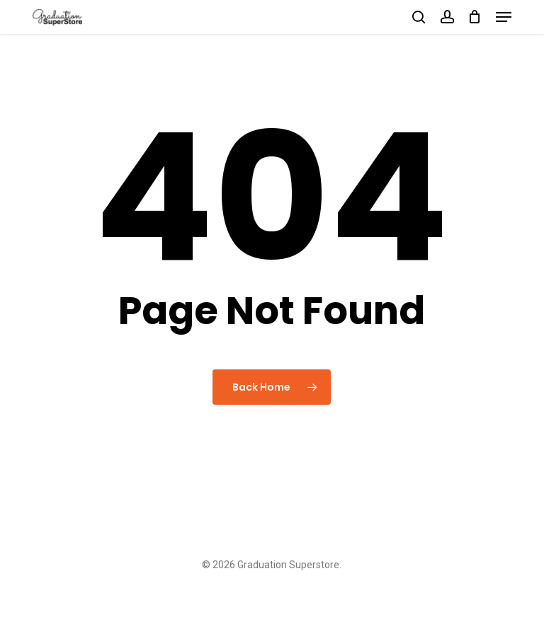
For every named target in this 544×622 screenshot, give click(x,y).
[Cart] (475, 16)
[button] (503, 17)
